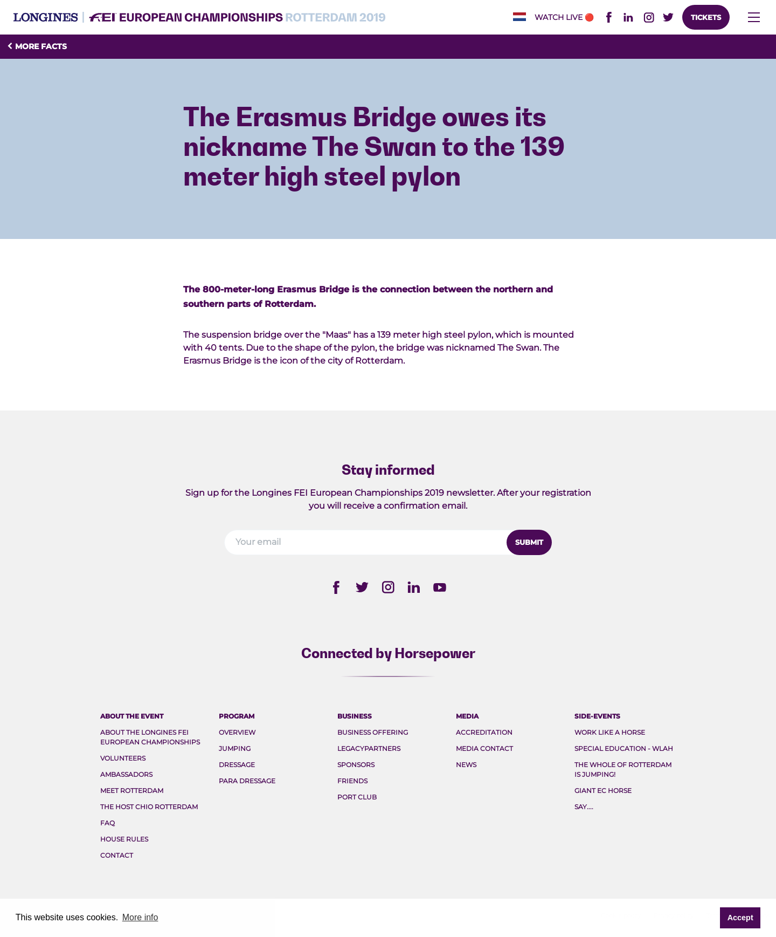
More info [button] (140, 917)
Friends (352, 781)
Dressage (237, 765)
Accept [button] (740, 917)
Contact (116, 855)
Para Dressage (247, 781)
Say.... (583, 807)
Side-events (597, 716)
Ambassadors (126, 774)
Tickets (706, 17)
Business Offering (372, 732)
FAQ (107, 823)
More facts (36, 46)
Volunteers (123, 758)
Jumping (235, 748)
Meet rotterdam (131, 790)
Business (354, 716)
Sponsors (356, 765)
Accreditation (484, 732)
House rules (124, 839)
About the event (131, 716)
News (466, 765)
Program (236, 716)
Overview (237, 732)
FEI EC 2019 (199, 17)
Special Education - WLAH (623, 748)
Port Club (357, 797)
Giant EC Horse (603, 790)
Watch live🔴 (564, 17)
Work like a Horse (609, 732)
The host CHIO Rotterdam (149, 807)
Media (467, 716)
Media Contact (484, 748)
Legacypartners (368, 748)
